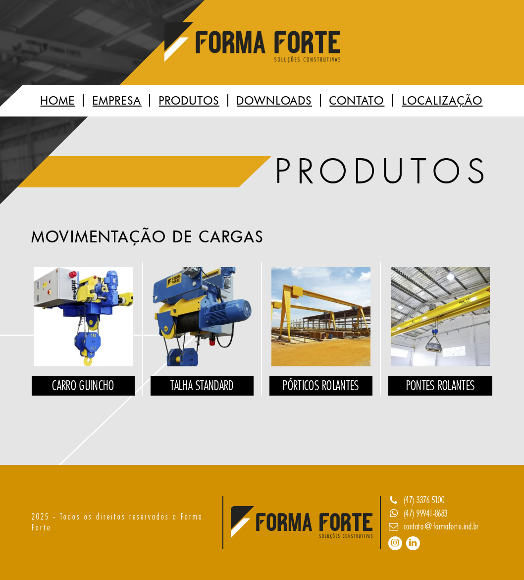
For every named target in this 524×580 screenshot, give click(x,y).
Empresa (117, 101)
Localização (442, 101)
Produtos (189, 101)
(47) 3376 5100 (424, 500)
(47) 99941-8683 (426, 514)
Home (58, 101)
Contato (356, 101)
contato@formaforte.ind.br (441, 526)
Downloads (274, 101)
